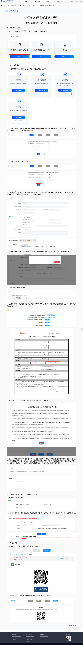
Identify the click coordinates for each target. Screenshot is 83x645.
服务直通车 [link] (14, 5)
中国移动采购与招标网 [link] (25, 5)
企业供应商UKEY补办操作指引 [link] (48, 5)
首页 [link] (7, 5)
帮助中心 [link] (35, 5)
